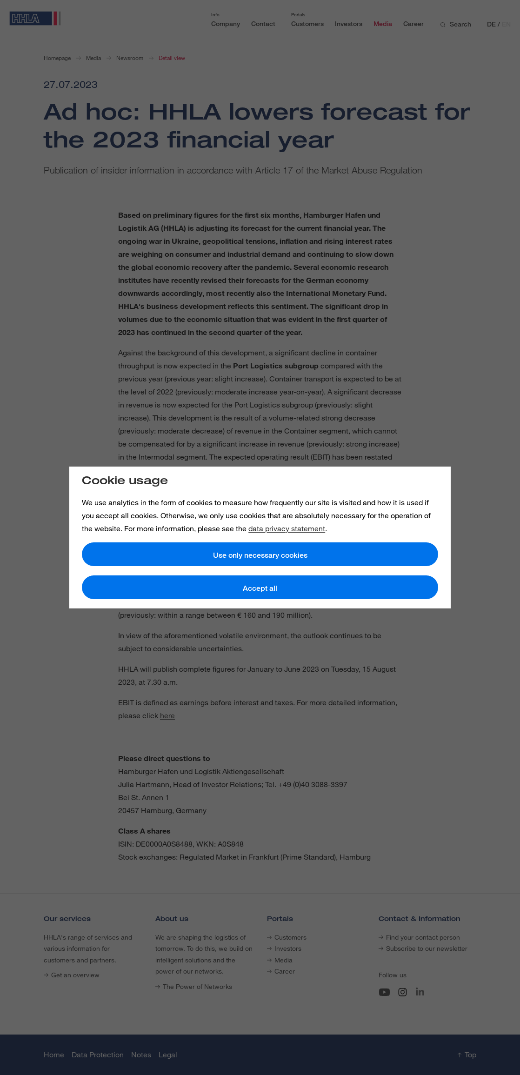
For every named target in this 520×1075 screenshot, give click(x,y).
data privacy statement (286, 528)
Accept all (260, 588)
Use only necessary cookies (260, 555)
